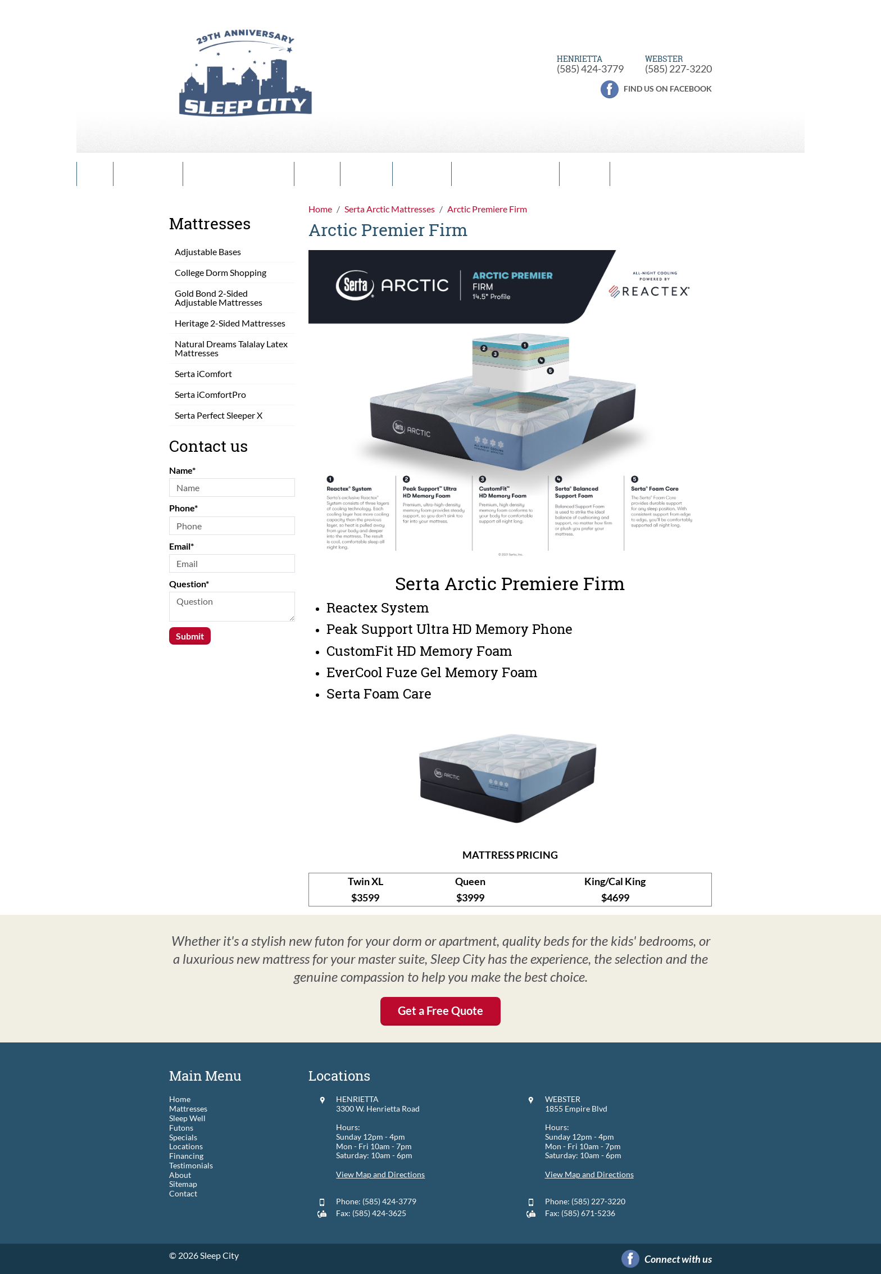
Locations (422, 174)
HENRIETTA (357, 1099)
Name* (182, 470)
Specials (366, 174)
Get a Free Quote (440, 1010)
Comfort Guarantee (238, 174)
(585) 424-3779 (590, 68)
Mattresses (148, 174)
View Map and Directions (380, 1174)
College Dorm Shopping (220, 272)
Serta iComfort (203, 373)
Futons (317, 174)
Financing (186, 1155)
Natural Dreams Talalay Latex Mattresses (231, 348)
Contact (584, 174)
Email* (181, 546)
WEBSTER (562, 1099)
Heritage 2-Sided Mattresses (230, 323)
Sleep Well (187, 1118)
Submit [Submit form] (190, 636)
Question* (189, 583)
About (180, 1175)
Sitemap (183, 1184)
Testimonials (191, 1165)
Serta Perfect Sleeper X (218, 415)
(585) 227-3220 (678, 68)
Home (94, 174)
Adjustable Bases (208, 251)
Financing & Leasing (505, 174)
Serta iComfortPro (210, 394)
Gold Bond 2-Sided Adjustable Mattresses (218, 297)
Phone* (183, 507)
